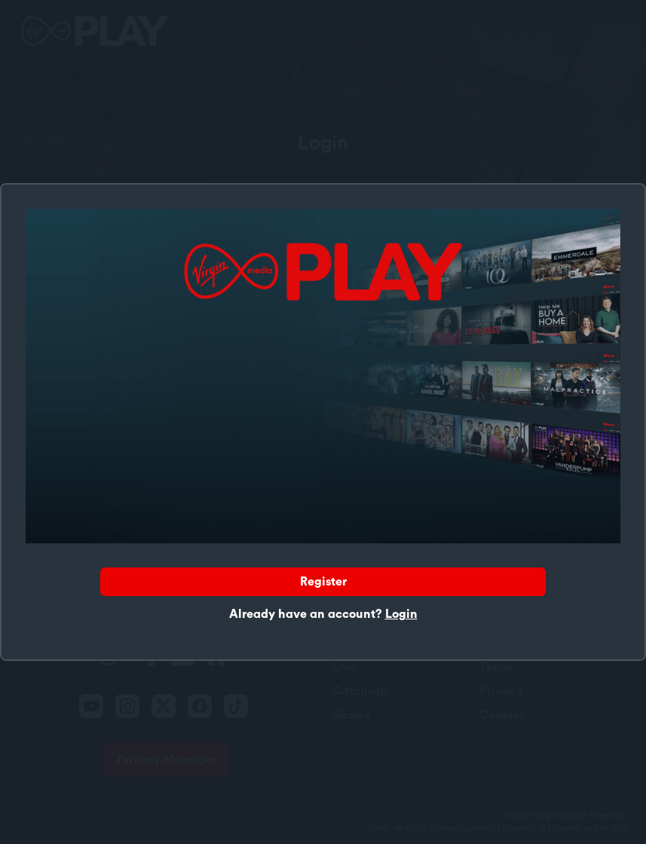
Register (323, 582)
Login (401, 614)
